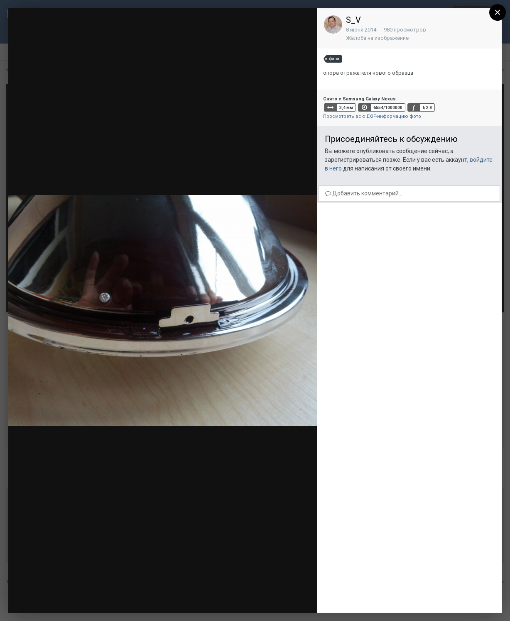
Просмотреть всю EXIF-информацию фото (372, 116)
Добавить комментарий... (363, 193)
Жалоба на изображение (377, 38)
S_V (353, 20)
